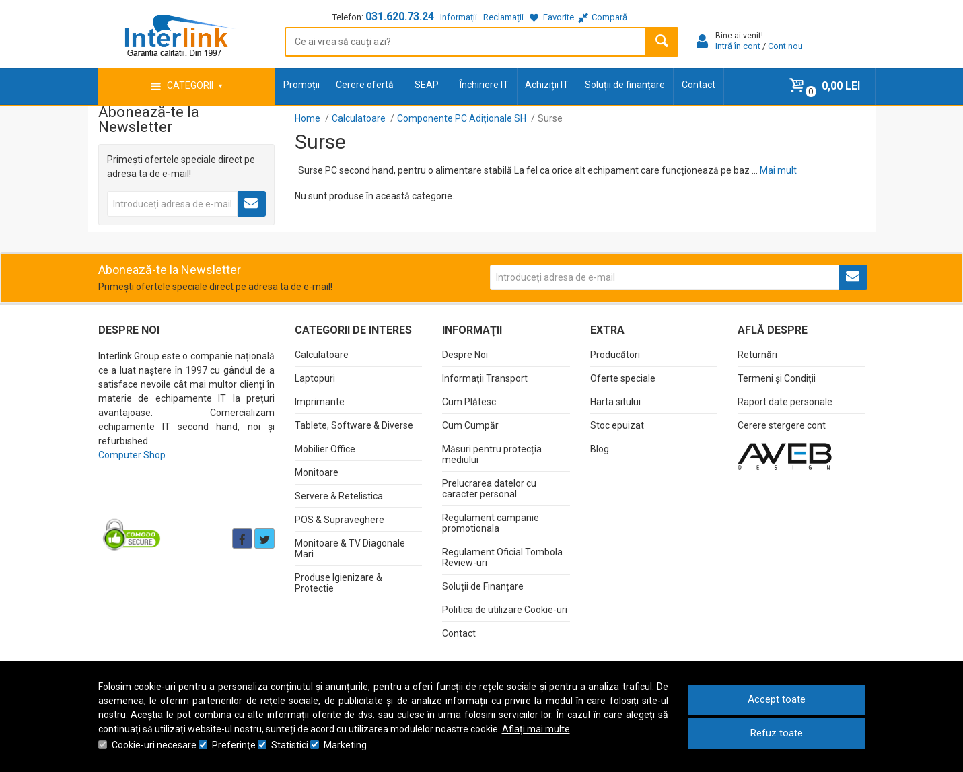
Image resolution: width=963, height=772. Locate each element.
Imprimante (320, 401)
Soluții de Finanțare (483, 586)
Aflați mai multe (536, 729)
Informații (458, 17)
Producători (615, 354)
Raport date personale (785, 401)
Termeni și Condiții (777, 378)
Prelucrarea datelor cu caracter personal (489, 488)
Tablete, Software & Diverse (354, 425)
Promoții (301, 84)
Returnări (757, 354)
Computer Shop (132, 455)
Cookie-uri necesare (154, 745)
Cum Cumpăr (470, 425)
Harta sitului (615, 401)
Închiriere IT (484, 84)
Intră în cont (737, 46)
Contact (698, 84)
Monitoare (316, 472)
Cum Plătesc (469, 401)
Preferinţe (234, 745)
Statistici (289, 745)
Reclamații (503, 17)
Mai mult (778, 170)
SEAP (427, 84)
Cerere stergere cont (782, 425)
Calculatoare (322, 354)
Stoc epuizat (617, 425)
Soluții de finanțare (625, 84)
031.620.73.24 (399, 16)
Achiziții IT (547, 84)
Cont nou (785, 46)
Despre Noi (465, 354)
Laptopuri (315, 378)
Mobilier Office (325, 449)
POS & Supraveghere (339, 519)
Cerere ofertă (365, 84)
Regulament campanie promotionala (490, 523)
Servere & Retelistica (339, 496)
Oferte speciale (622, 378)
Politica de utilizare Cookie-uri (504, 609)
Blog (599, 449)
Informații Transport (485, 378)
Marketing (345, 745)
